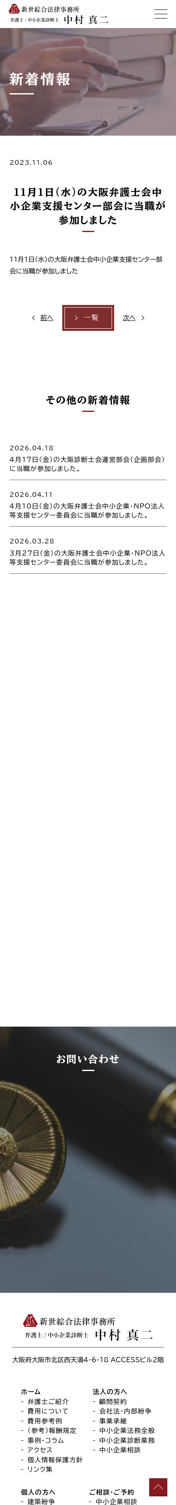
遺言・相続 (43, 1363)
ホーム (31, 1223)
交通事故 (42, 1382)
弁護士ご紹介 (48, 1233)
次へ (129, 317)
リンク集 (40, 1301)
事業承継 (113, 1253)
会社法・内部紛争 (125, 1243)
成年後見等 (45, 1372)
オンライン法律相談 (125, 1363)
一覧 (91, 317)
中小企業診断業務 (127, 1272)
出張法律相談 (117, 1372)
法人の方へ (110, 1223)
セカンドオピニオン (125, 1382)
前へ (47, 317)
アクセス (40, 1282)
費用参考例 (45, 1253)
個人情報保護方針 (55, 1291)
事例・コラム (46, 1272)
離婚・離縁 (43, 1353)
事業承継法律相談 (123, 1343)
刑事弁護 (42, 1343)
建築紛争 (42, 1333)
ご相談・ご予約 (111, 1324)
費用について (48, 1243)
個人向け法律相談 (123, 1353)
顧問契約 (113, 1233)
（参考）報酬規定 (52, 1262)
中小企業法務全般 (127, 1262)
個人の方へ (38, 1324)
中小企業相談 (120, 1282)
